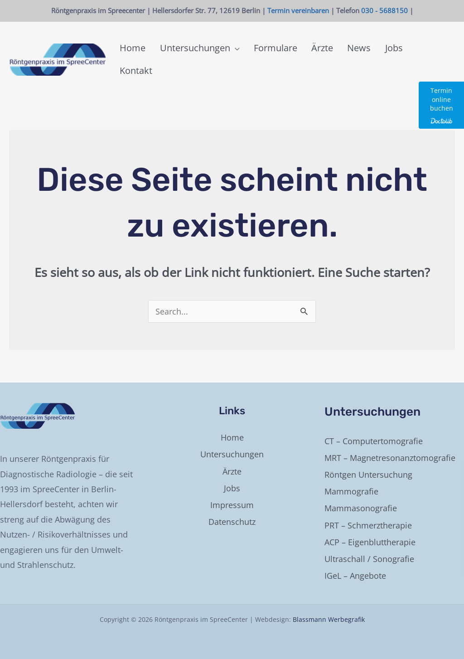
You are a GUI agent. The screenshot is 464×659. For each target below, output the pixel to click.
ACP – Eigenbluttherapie (370, 542)
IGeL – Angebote (355, 575)
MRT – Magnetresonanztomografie (389, 457)
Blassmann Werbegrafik (329, 619)
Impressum (232, 504)
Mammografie (351, 491)
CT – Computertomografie (373, 441)
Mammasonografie (360, 508)
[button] (236, 59)
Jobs (232, 488)
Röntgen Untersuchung (368, 474)
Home (232, 437)
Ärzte (232, 471)
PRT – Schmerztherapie (368, 525)
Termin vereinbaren (298, 10)
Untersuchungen (232, 454)
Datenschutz (232, 521)
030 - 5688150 (384, 10)
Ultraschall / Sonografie (369, 558)
